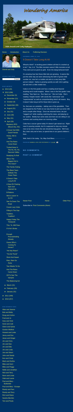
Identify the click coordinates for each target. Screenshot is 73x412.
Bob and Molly (7, 312)
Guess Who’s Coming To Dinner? (11, 244)
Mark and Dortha (8, 361)
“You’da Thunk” (12, 254)
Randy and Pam (8, 389)
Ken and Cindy (7, 358)
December (11, 95)
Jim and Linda (7, 350)
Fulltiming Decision (40, 52)
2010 (7, 299)
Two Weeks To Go (13, 266)
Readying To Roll (13, 155)
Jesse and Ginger (8, 338)
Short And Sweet (13, 257)
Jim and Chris (7, 341)
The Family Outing (13, 167)
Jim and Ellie (7, 347)
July (8, 112)
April (9, 121)
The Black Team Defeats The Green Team (12, 172)
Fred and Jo (6, 318)
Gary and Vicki (7, 321)
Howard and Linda (9, 332)
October (10, 102)
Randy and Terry (8, 392)
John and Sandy (8, 355)
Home (4, 52)
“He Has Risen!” (12, 251)
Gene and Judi (7, 324)
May (9, 118)
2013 (7, 89)
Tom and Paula (7, 401)
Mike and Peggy (8, 367)
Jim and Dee (7, 344)
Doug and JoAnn (8, 315)
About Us (26, 52)
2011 (7, 296)
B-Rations (10, 192)
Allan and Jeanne (8, 309)
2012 (7, 92)
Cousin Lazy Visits (13, 207)
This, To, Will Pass (13, 225)
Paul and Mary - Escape (11, 387)
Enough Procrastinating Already (13, 236)
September (11, 105)
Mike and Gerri (7, 364)
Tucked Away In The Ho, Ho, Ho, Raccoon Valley (13, 149)
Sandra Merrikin (8, 398)
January (10, 292)
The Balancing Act (13, 281)
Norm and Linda (8, 375)
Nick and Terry (7, 373)
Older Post (67, 201)
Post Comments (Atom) (41, 205)
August (9, 108)
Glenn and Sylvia (8, 327)
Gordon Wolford (8, 330)
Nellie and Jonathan (9, 370)
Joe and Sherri (7, 352)
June (9, 115)
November (11, 98)
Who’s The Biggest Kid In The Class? (12, 161)
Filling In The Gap (13, 210)
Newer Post (27, 201)
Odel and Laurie (8, 378)
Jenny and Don (8, 335)
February (10, 288)
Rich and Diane (8, 395)
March (9, 285)
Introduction (14, 52)
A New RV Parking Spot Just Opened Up (13, 186)
